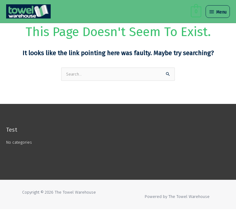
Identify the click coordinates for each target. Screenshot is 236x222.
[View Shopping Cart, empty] (195, 11)
